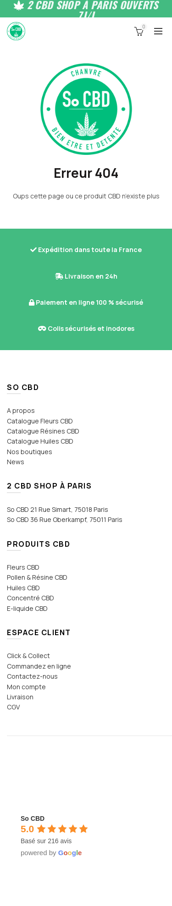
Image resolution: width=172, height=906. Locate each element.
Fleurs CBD (23, 567)
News (15, 461)
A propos (21, 410)
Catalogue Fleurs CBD (40, 421)
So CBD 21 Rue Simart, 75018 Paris (57, 509)
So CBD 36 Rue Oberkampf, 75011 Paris (64, 519)
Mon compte (26, 686)
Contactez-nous (32, 676)
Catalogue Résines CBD (43, 431)
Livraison (20, 696)
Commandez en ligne (39, 666)
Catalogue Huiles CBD (40, 441)
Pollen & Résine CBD (37, 577)
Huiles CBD (23, 587)
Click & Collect (28, 655)
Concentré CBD (30, 597)
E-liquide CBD (27, 608)
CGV (13, 707)
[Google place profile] (32, 818)
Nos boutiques (29, 451)
